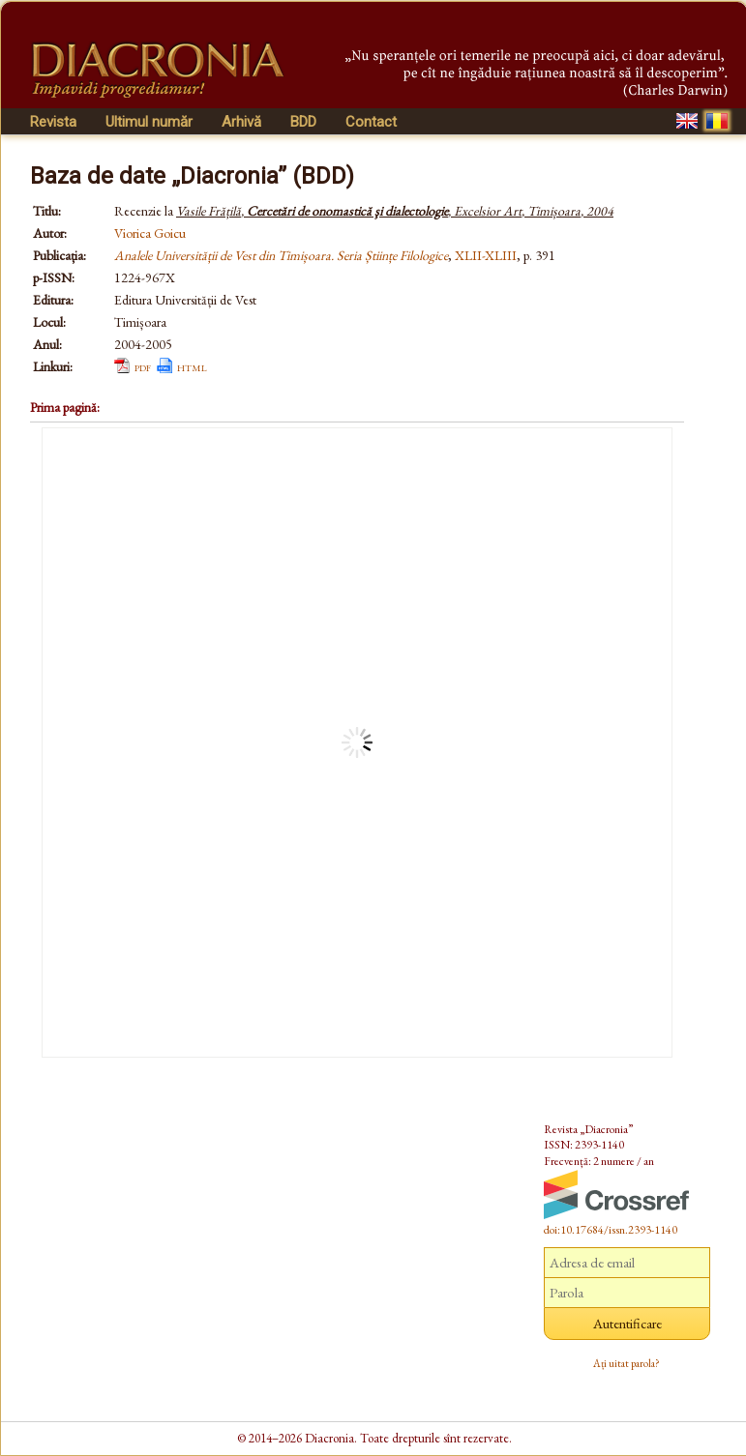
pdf (142, 366)
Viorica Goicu (150, 233)
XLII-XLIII (486, 255)
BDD (303, 122)
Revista (53, 122)
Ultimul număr (149, 122)
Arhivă (241, 122)
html (192, 366)
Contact (371, 122)
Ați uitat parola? (626, 1363)
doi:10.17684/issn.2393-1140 (610, 1230)
